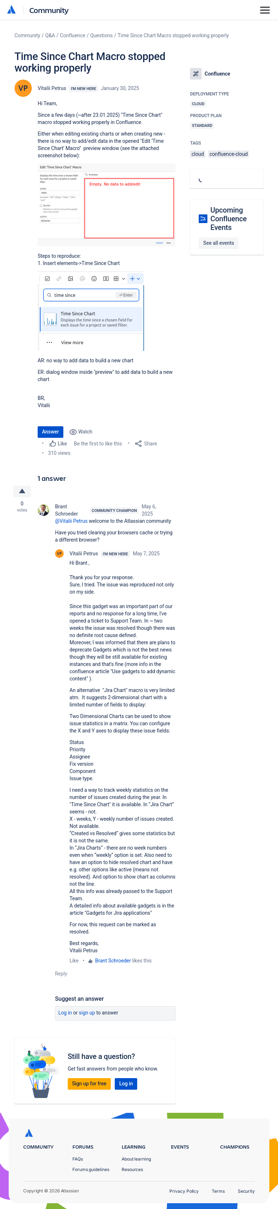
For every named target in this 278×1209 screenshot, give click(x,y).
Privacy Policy (184, 1191)
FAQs (77, 1159)
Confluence (72, 35)
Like (74, 961)
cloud (197, 154)
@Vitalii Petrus (71, 521)
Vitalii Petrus (52, 88)
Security (246, 1191)
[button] (107, 204)
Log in (65, 1013)
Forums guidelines (90, 1169)
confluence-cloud (229, 154)
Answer (50, 432)
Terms (218, 1191)
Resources (132, 1169)
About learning (136, 1159)
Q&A (50, 35)
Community (49, 10)
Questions (101, 35)
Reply (61, 974)
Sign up (87, 1013)
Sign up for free (89, 1083)
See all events (218, 243)
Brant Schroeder (66, 510)
